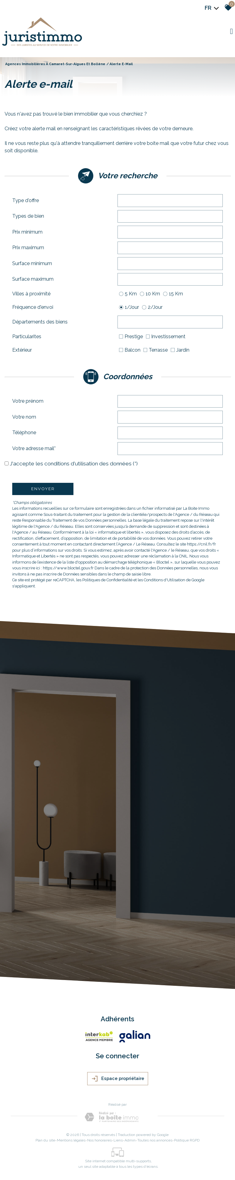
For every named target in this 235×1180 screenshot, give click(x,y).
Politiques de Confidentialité (107, 580)
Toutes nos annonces (154, 1140)
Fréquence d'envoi (32, 307)
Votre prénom (27, 401)
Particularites (26, 336)
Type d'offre (25, 200)
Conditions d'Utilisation (164, 580)
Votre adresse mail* (34, 448)
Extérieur (22, 350)
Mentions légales (71, 1140)
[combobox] (170, 200)
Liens (118, 1140)
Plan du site (45, 1140)
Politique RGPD (187, 1140)
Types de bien (28, 216)
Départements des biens (40, 322)
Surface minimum (32, 263)
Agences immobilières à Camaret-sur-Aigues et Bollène (55, 64)
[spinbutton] (170, 232)
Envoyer (43, 488)
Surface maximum (33, 279)
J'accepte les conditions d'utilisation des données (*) (74, 464)
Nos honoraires (99, 1140)
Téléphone (24, 432)
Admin (130, 1140)
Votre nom (24, 417)
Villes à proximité (31, 294)
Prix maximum (28, 247)
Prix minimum (27, 232)
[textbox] (170, 200)
